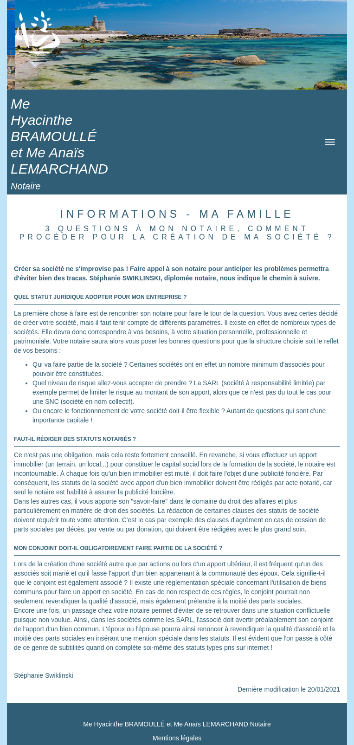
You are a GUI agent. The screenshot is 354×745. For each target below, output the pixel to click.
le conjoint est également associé (74, 582)
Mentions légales (177, 738)
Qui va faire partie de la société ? (80, 364)
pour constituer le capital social (154, 464)
